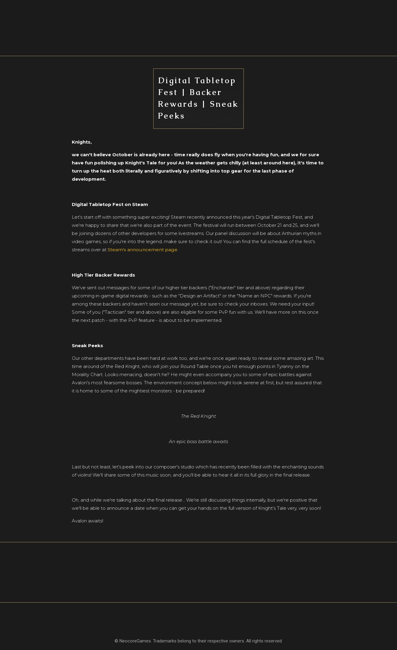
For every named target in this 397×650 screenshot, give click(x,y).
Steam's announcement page (142, 249)
